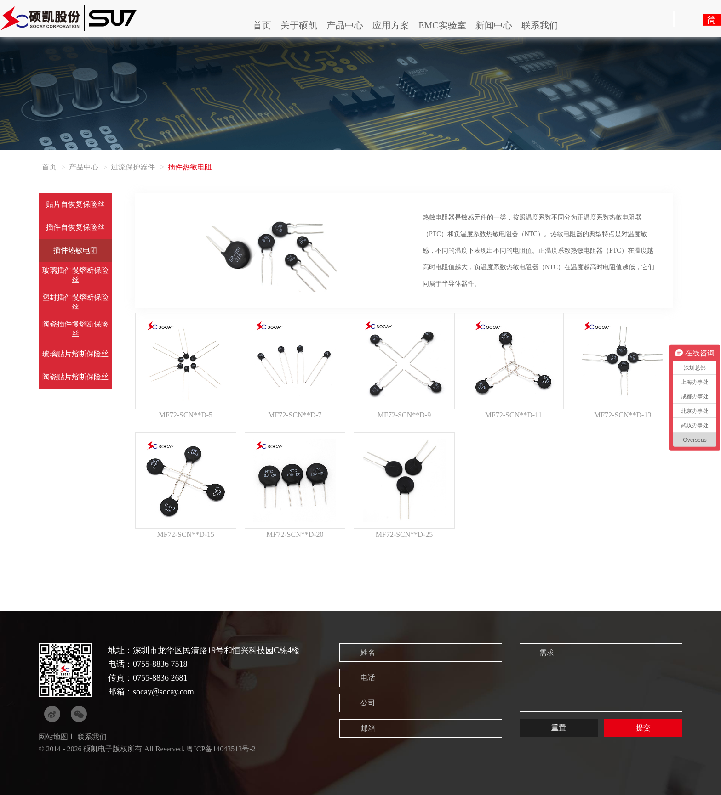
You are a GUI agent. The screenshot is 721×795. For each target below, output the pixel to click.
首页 (262, 25)
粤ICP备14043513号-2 (220, 749)
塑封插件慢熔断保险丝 (75, 302)
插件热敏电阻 (75, 250)
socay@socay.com (163, 691)
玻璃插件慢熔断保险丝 (75, 275)
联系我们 (539, 25)
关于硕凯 (298, 25)
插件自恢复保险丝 (75, 227)
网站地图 (53, 737)
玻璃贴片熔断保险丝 (75, 354)
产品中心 (344, 25)
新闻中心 (493, 25)
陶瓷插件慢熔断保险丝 (75, 329)
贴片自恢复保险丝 (75, 204)
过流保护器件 (133, 167)
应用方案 (390, 25)
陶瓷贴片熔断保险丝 (75, 377)
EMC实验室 (442, 25)
